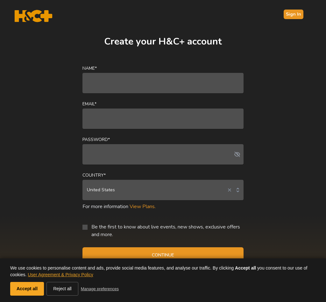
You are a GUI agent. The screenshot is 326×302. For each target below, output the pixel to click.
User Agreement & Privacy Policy (60, 274)
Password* (96, 140)
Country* (94, 175)
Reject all (62, 288)
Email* (89, 104)
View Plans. (143, 206)
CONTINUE (163, 255)
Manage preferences (100, 288)
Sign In (293, 14)
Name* (89, 68)
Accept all (27, 288)
